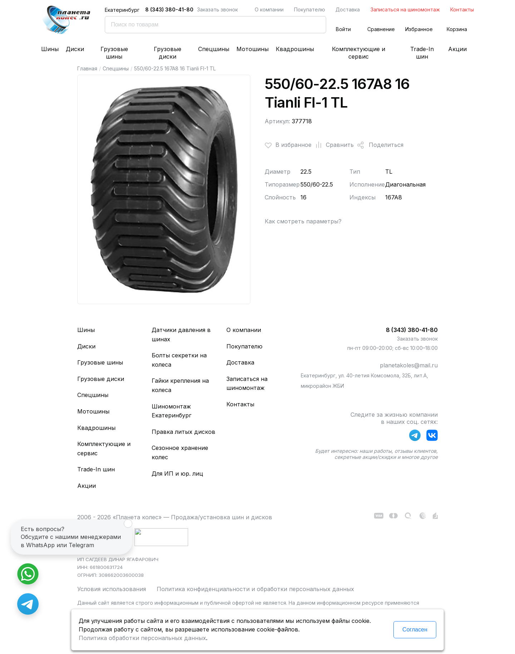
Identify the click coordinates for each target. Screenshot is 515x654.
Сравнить (333, 145)
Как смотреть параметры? (303, 221)
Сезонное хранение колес (180, 452)
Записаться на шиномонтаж (405, 9)
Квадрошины (295, 49)
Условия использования (111, 589)
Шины (50, 49)
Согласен (414, 629)
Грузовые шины (114, 52)
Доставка (347, 9)
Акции (457, 49)
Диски (75, 49)
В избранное (288, 145)
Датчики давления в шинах (181, 334)
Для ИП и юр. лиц (177, 473)
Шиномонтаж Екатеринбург (171, 411)
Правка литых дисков (183, 431)
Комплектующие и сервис (358, 52)
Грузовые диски (167, 52)
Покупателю (309, 9)
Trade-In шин (422, 52)
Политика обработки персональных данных (142, 637)
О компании (269, 9)
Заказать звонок (217, 9)
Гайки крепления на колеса (180, 385)
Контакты (462, 9)
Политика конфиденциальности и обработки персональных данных (255, 589)
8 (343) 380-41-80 (169, 9)
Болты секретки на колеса (179, 360)
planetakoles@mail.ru (409, 365)
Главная (87, 68)
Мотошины (252, 49)
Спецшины (213, 49)
